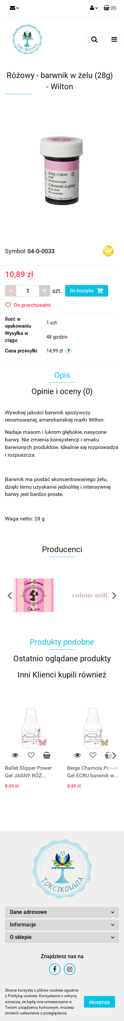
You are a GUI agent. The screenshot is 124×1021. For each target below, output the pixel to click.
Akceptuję (99, 1002)
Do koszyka (86, 290)
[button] (110, 8)
